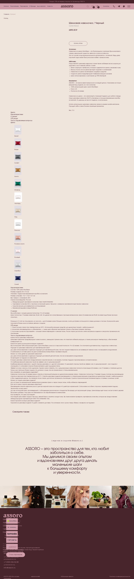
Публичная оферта (67, 576)
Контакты (106, 6)
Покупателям (14, 6)
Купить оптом (78, 43)
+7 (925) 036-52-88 (11, 562)
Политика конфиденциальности (119, 576)
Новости (50, 6)
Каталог (6, 6)
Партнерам (24, 6)
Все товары (7, 532)
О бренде (32, 6)
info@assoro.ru (9, 568)
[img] (12, 540)
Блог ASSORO (41, 6)
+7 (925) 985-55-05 (11, 557)
